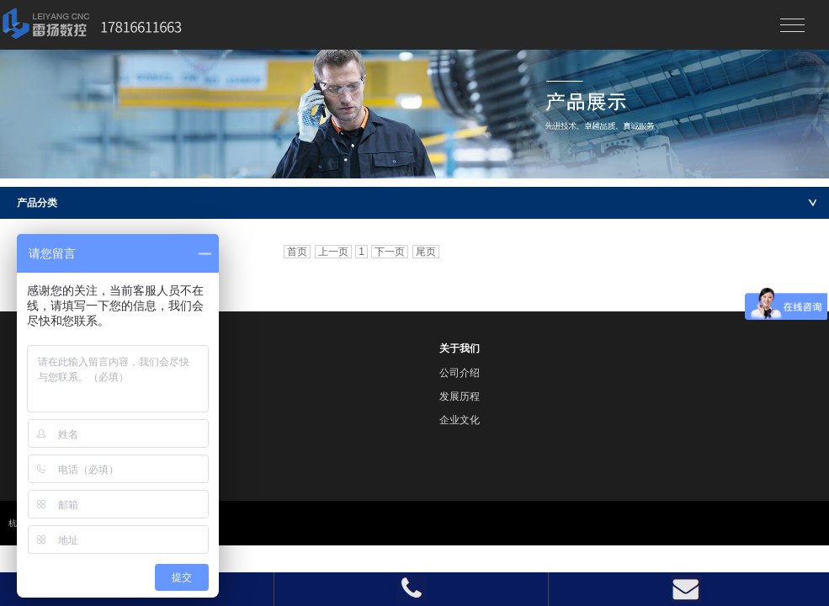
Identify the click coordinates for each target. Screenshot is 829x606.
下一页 (390, 252)
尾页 (426, 252)
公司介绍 (459, 373)
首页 (297, 252)
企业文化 (459, 420)
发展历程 (459, 396)
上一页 (333, 252)
